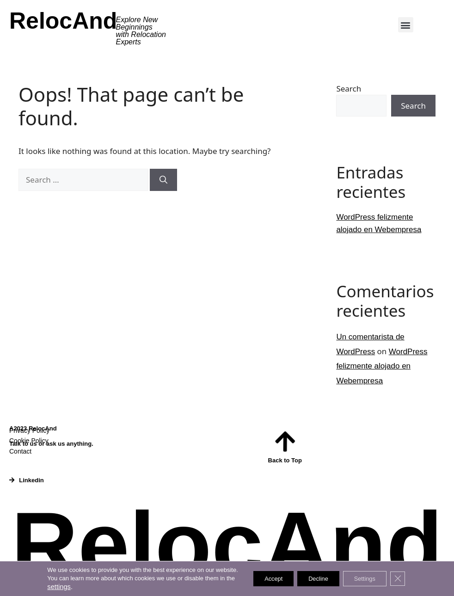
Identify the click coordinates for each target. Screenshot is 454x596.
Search (348, 88)
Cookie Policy (29, 440)
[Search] (163, 180)
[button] (405, 24)
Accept (265, 579)
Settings (371, 579)
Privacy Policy (29, 430)
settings (47, 586)
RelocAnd (63, 21)
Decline (317, 579)
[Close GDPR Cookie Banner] (408, 579)
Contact (20, 451)
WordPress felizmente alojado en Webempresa (381, 366)
